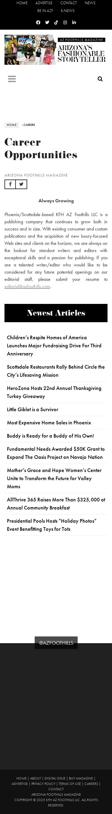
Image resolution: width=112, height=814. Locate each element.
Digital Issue (55, 778)
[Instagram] (65, 22)
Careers (91, 784)
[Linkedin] (74, 22)
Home (21, 3)
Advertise (44, 3)
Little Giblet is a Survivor (32, 409)
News (90, 3)
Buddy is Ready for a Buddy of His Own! (50, 435)
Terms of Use (70, 784)
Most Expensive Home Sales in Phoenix (49, 422)
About (35, 778)
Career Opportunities (41, 150)
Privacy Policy (43, 784)
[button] (10, 184)
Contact (68, 3)
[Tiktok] (56, 22)
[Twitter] (47, 22)
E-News (68, 10)
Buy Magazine (81, 778)
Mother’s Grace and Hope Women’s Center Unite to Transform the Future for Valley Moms (54, 478)
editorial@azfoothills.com (27, 286)
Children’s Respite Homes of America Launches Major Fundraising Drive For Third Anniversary (54, 345)
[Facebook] (38, 22)
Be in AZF (45, 10)
